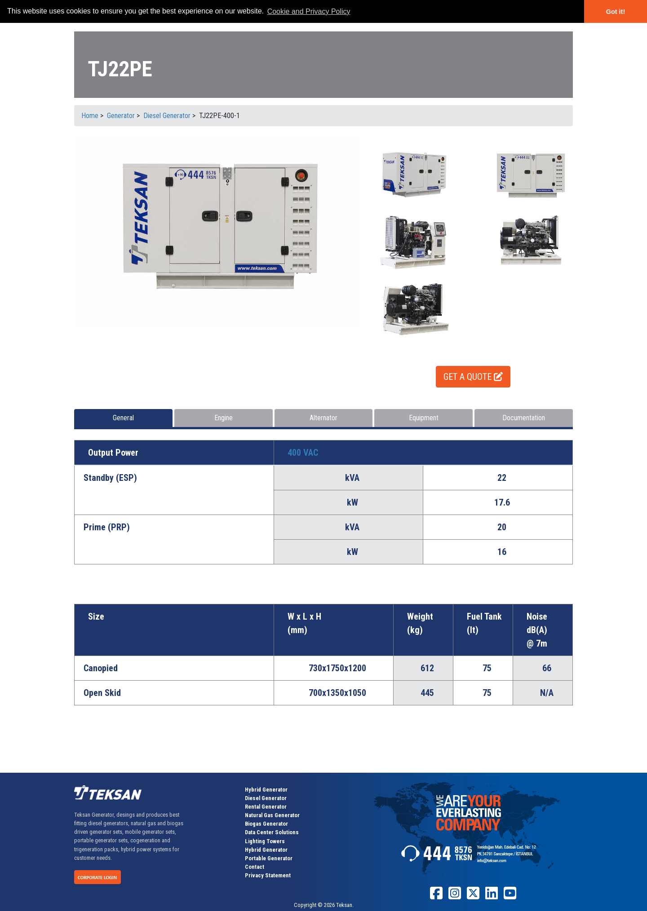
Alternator (323, 418)
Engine (223, 418)
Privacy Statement (268, 875)
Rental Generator (266, 806)
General (123, 418)
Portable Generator (268, 858)
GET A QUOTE (473, 376)
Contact (254, 866)
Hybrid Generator (266, 789)
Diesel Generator (266, 798)
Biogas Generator (266, 823)
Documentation (523, 418)
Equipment (424, 418)
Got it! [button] (615, 11)
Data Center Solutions (272, 832)
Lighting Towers (265, 841)
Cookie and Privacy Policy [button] (308, 11)
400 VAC (303, 452)
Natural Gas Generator (272, 815)
